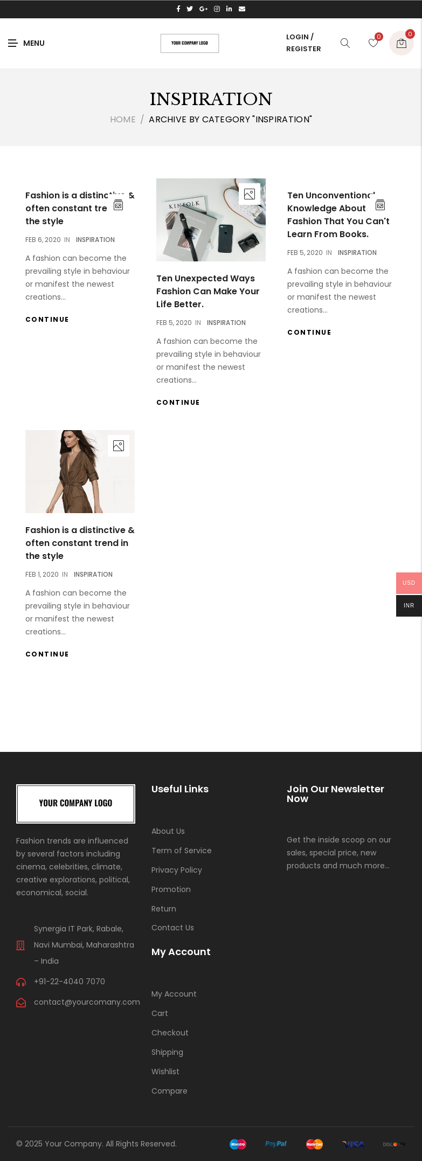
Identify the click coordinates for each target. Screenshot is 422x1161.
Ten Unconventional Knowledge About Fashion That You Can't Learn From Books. (338, 214)
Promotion (171, 889)
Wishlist (165, 1071)
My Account (174, 994)
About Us (168, 831)
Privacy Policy (176, 870)
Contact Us (172, 927)
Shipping (167, 1052)
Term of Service (181, 850)
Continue (47, 319)
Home (123, 120)
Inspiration (95, 239)
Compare (169, 1091)
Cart (159, 1013)
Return (163, 908)
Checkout (170, 1032)
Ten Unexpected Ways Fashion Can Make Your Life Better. (208, 291)
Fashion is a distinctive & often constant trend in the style (80, 208)
